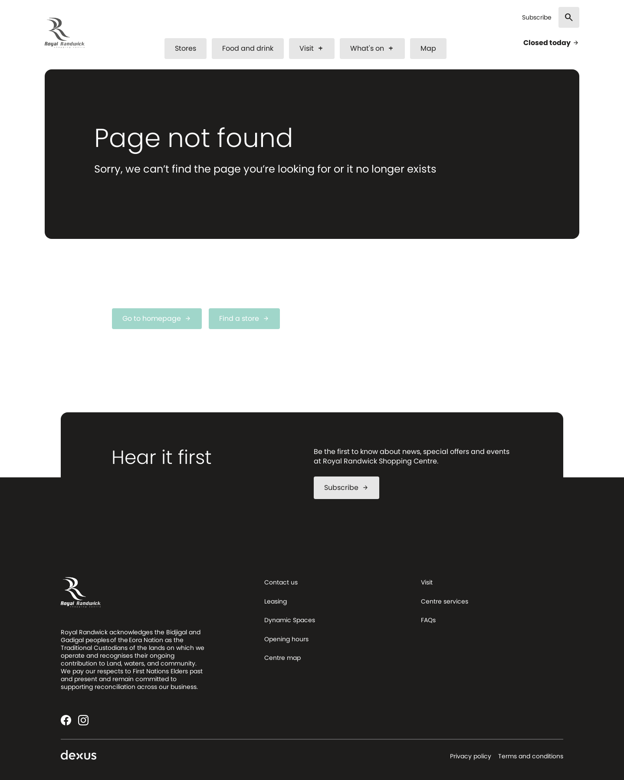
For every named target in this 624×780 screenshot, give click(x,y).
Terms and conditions (530, 756)
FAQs (428, 620)
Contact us (281, 582)
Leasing (275, 601)
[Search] (568, 17)
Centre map (282, 657)
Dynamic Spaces (289, 620)
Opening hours (286, 639)
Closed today (551, 43)
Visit (311, 48)
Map (428, 48)
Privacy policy (470, 756)
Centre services (444, 601)
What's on (372, 48)
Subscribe (537, 17)
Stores (185, 48)
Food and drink (247, 48)
